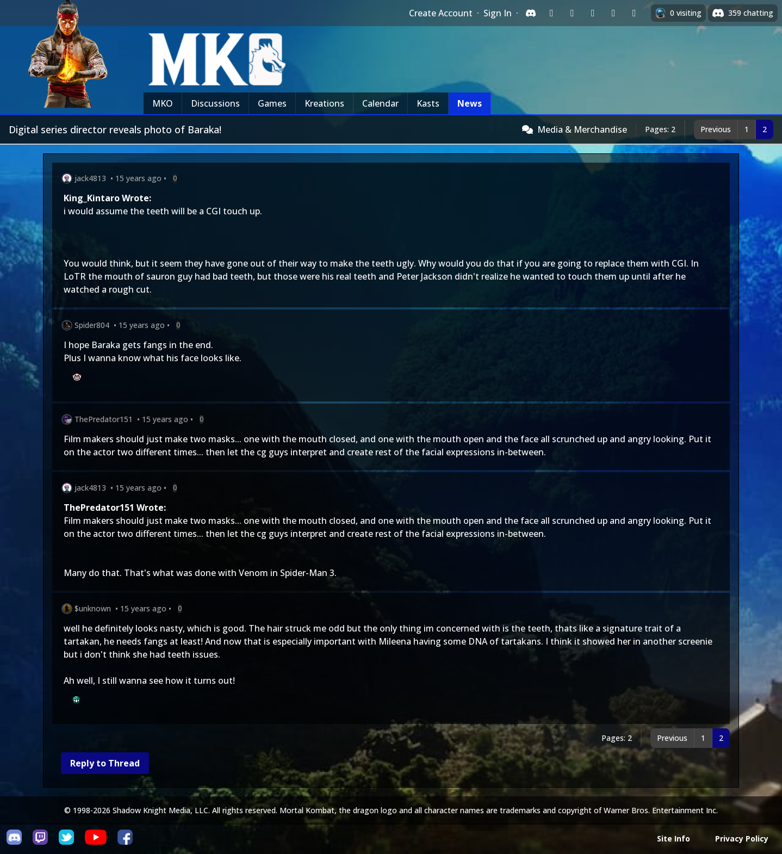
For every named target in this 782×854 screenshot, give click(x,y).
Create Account (441, 13)
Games (272, 103)
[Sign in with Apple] (613, 13)
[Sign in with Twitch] (551, 13)
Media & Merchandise (582, 129)
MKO (162, 103)
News (469, 103)
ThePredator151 (104, 419)
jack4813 (90, 178)
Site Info (673, 838)
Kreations (324, 103)
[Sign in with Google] (572, 13)
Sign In (497, 13)
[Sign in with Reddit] (593, 13)
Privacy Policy (741, 838)
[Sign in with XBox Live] (634, 13)
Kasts (428, 103)
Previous (715, 129)
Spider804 (92, 325)
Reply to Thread (105, 763)
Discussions (215, 103)
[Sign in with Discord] (531, 13)
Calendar (380, 103)
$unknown (93, 608)
